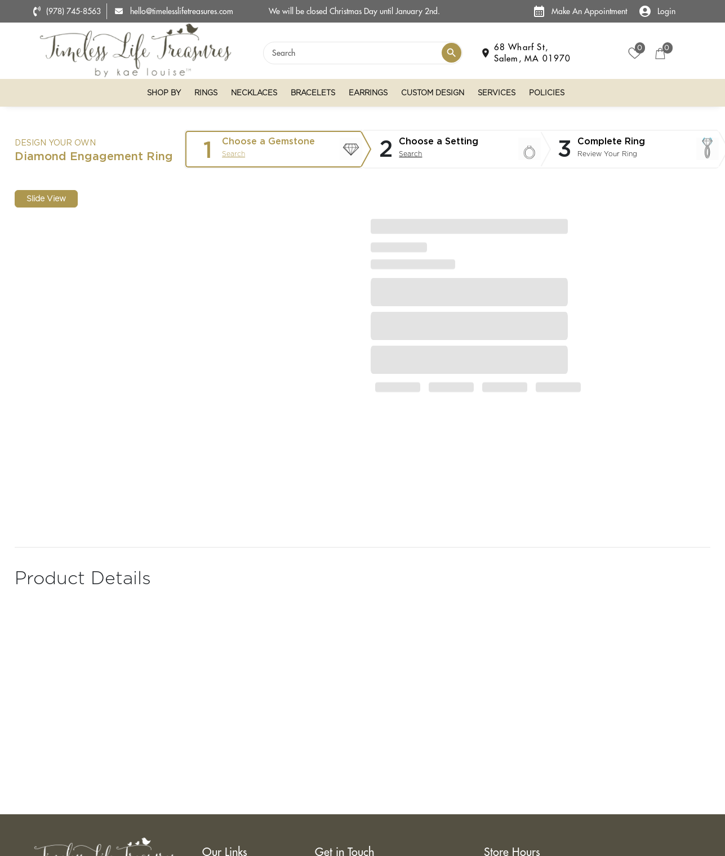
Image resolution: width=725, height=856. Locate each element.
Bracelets (313, 93)
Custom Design (432, 93)
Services (496, 93)
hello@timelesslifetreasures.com (174, 11)
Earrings (368, 93)
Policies (546, 93)
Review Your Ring (607, 153)
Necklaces (254, 93)
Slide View (46, 198)
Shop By (164, 93)
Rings (205, 93)
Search (233, 153)
